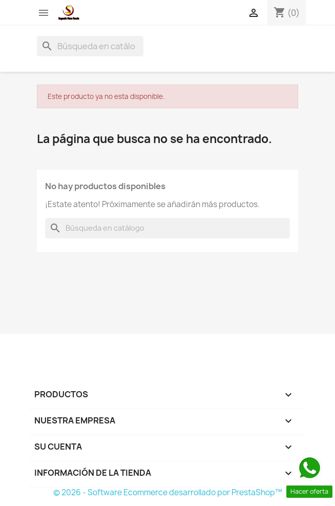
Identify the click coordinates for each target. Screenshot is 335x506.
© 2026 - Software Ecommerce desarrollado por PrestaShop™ (167, 492)
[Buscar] (90, 46)
